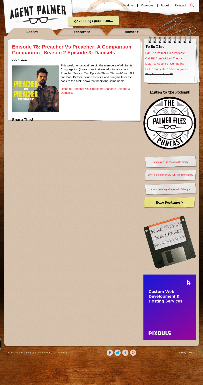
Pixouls (191, 352)
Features (82, 32)
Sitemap (63, 352)
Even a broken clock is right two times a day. (171, 174)
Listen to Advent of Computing (164, 63)
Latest (32, 32)
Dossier (132, 32)
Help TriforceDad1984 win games (167, 69)
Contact (180, 5)
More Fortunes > (169, 202)
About (165, 5)
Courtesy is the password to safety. (171, 162)
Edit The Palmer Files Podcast (165, 53)
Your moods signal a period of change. (170, 189)
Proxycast (147, 5)
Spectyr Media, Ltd (45, 352)
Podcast (129, 5)
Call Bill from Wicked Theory (163, 58)
